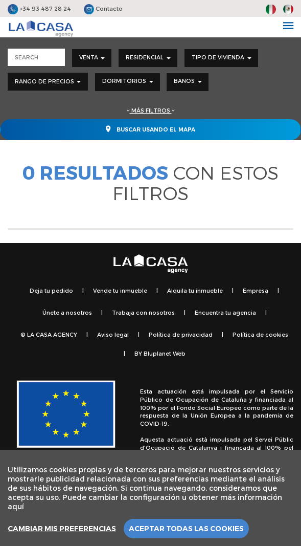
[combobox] (92, 58)
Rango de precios (48, 81)
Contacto (103, 8)
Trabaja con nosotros (143, 312)
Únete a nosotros (67, 312)
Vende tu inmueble (120, 290)
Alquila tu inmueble (195, 290)
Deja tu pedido (51, 290)
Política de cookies (260, 334)
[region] (150, 498)
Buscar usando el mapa (150, 129)
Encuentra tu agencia (225, 312)
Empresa (255, 290)
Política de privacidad (181, 334)
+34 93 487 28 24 (39, 8)
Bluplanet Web (165, 353)
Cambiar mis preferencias (62, 528)
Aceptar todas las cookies (186, 528)
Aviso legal (113, 334)
